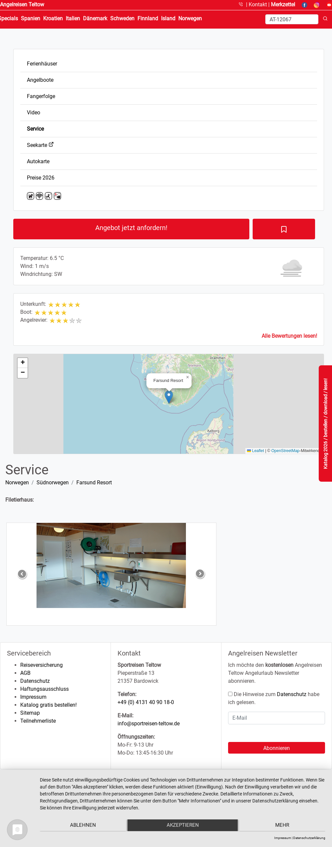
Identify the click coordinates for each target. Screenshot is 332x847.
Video (33, 112)
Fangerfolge (41, 96)
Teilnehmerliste (38, 721)
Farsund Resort (94, 482)
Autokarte (38, 161)
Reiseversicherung (41, 665)
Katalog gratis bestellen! (48, 705)
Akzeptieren (183, 826)
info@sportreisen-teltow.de (149, 723)
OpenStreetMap (285, 450)
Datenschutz (35, 681)
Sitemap (30, 713)
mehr (283, 826)
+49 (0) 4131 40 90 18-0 (146, 702)
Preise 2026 (40, 178)
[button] (169, 397)
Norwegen (17, 482)
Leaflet (255, 450)
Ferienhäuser (42, 63)
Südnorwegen (53, 482)
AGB (25, 673)
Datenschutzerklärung (309, 838)
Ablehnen (82, 826)
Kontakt (258, 4)
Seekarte (40, 145)
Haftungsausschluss (44, 689)
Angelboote (40, 80)
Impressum (33, 697)
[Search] (291, 19)
